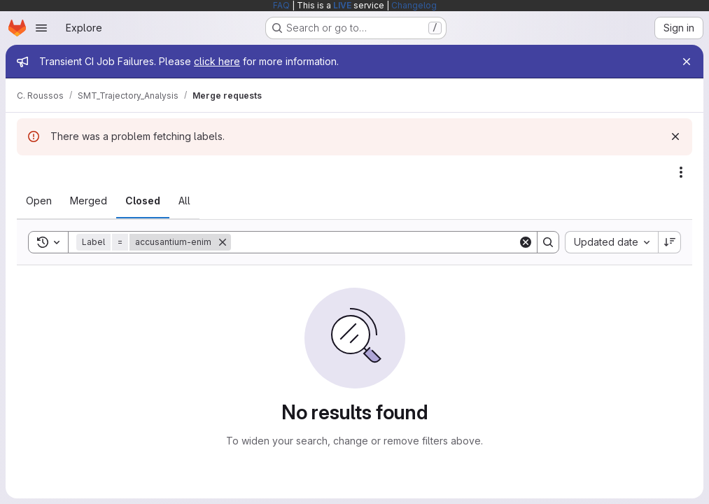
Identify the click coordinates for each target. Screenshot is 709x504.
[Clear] (525, 242)
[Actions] (681, 172)
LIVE (342, 5)
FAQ (281, 5)
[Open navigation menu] (41, 28)
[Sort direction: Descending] (670, 242)
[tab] (39, 200)
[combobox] (611, 242)
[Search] (374, 242)
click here (217, 61)
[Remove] (222, 242)
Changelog (414, 5)
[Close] (686, 61)
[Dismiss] (675, 136)
